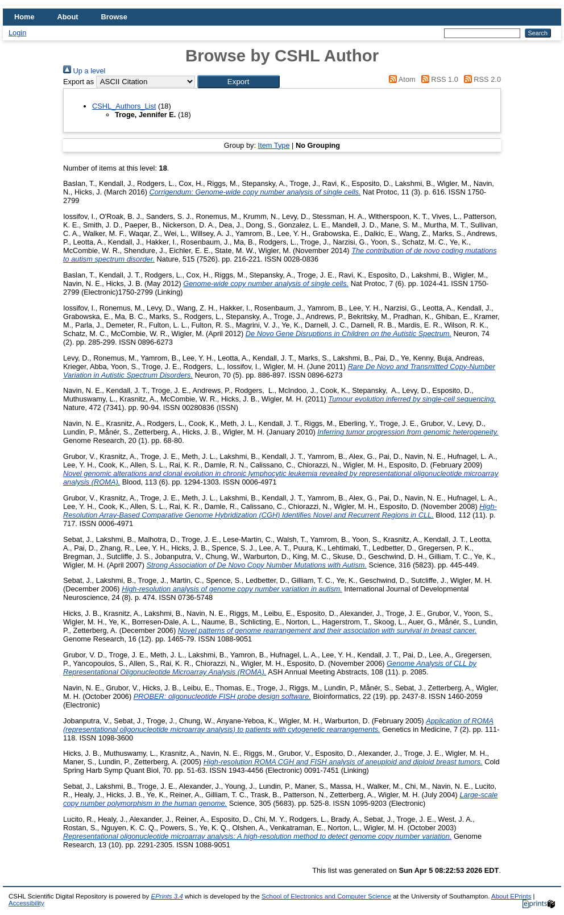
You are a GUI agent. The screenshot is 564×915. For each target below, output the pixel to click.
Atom (400, 79)
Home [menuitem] (24, 17)
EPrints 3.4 (167, 896)
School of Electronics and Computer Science (326, 896)
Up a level (84, 71)
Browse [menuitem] (114, 17)
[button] (238, 81)
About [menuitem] (67, 17)
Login (17, 32)
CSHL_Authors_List (124, 106)
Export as (78, 81)
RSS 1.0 (437, 79)
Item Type (274, 145)
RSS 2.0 (480, 79)
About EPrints (511, 896)
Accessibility (26, 903)
